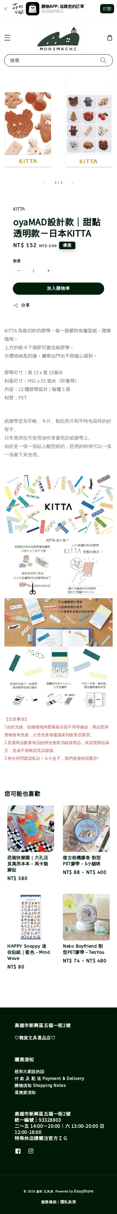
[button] (7, 37)
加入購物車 (58, 288)
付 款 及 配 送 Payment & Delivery (49, 1078)
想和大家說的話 (29, 1071)
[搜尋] (103, 60)
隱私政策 (68, 1202)
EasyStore (83, 1191)
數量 (17, 261)
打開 (107, 8)
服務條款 (49, 1202)
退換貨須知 (25, 1092)
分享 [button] (21, 305)
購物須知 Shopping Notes (40, 1085)
